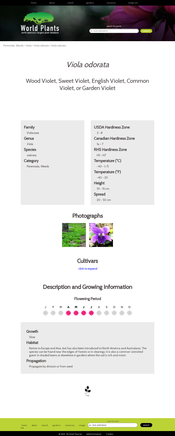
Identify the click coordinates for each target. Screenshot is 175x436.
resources (69, 425)
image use (133, 2)
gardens (90, 2)
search (70, 2)
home (33, 2)
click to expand (87, 268)
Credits (109, 434)
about (52, 2)
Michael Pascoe (74, 434)
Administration (94, 434)
